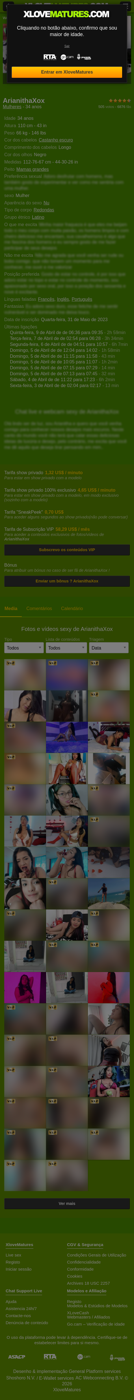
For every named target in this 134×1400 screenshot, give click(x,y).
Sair (67, 46)
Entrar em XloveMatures (67, 72)
